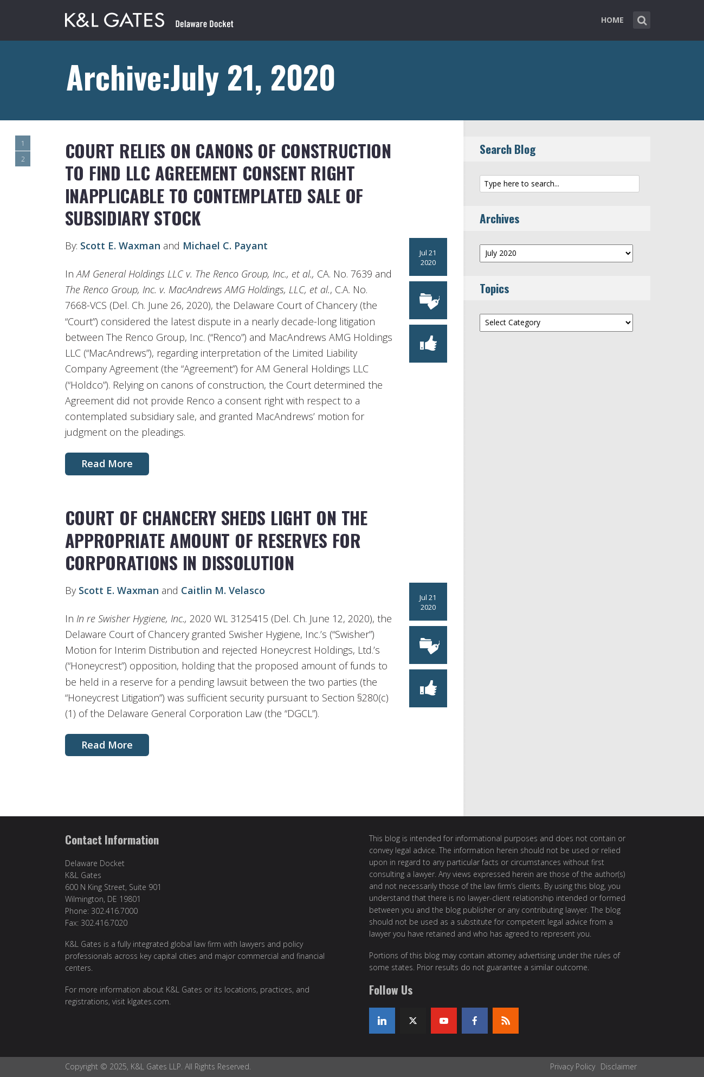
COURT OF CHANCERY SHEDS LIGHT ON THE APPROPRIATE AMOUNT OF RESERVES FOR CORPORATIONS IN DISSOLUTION (216, 540)
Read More (107, 463)
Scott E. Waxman (120, 245)
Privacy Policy (572, 1066)
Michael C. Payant (225, 245)
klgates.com (148, 1001)
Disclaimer (618, 1066)
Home (612, 20)
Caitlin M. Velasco (223, 590)
